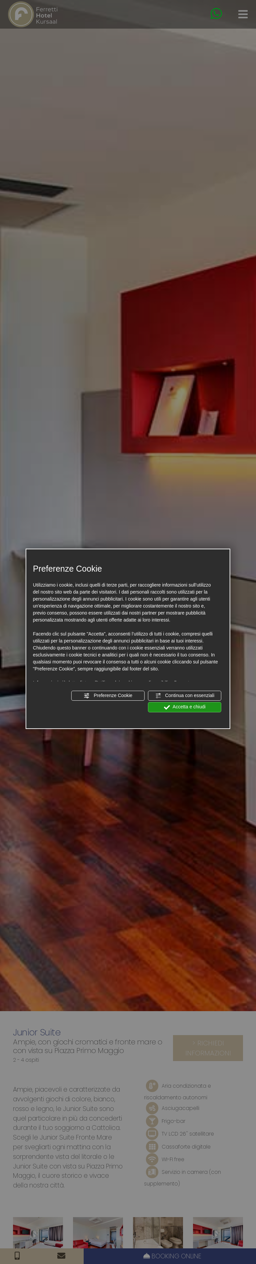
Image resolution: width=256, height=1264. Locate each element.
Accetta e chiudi (185, 707)
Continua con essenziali (184, 696)
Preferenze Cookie (108, 696)
